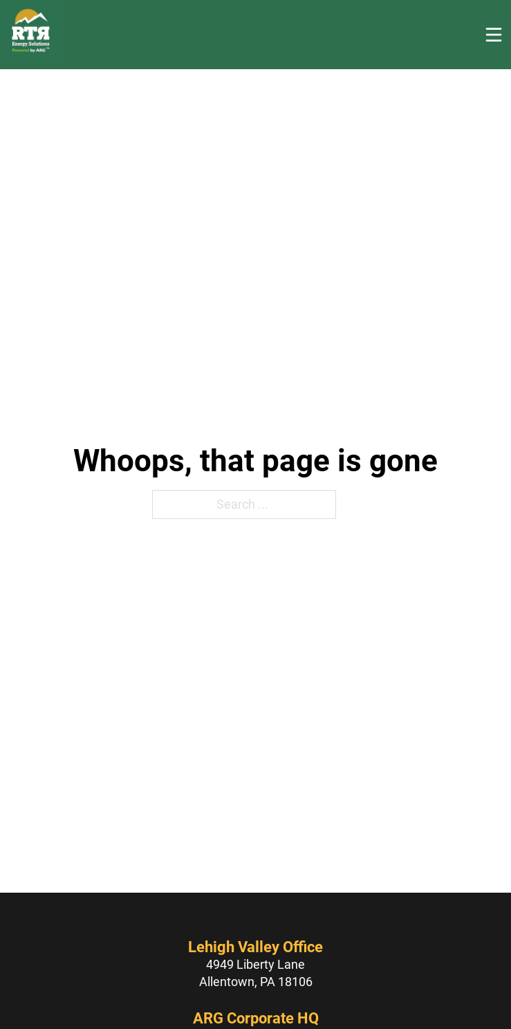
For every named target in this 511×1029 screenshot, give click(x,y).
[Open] (493, 34)
